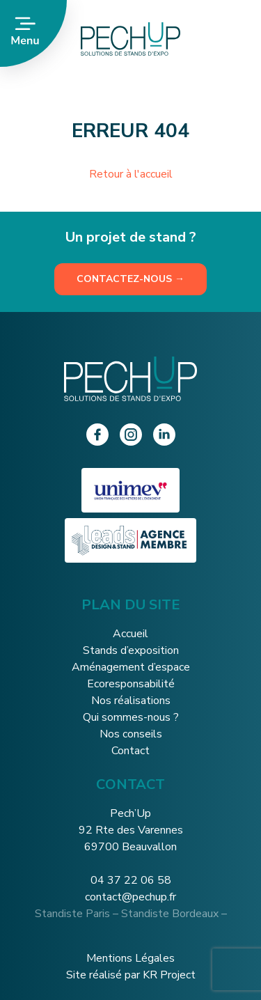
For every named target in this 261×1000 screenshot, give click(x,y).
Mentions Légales (130, 958)
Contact (130, 750)
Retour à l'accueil (131, 174)
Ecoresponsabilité (131, 684)
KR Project (169, 975)
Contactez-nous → (130, 279)
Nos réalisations (131, 700)
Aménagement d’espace (131, 667)
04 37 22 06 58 (130, 880)
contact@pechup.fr (130, 897)
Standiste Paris (72, 913)
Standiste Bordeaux (170, 913)
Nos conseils (131, 734)
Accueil (130, 633)
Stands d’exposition (131, 650)
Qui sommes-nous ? (131, 717)
